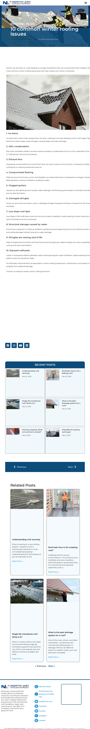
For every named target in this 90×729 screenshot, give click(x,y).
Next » (51, 666)
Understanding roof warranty (26, 539)
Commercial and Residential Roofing (21, 39)
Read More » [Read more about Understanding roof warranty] (17, 561)
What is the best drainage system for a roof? (71, 403)
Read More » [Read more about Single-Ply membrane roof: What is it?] (17, 659)
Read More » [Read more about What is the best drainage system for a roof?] (53, 657)
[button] (85, 2)
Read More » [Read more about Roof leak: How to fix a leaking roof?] (53, 572)
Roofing (35, 39)
